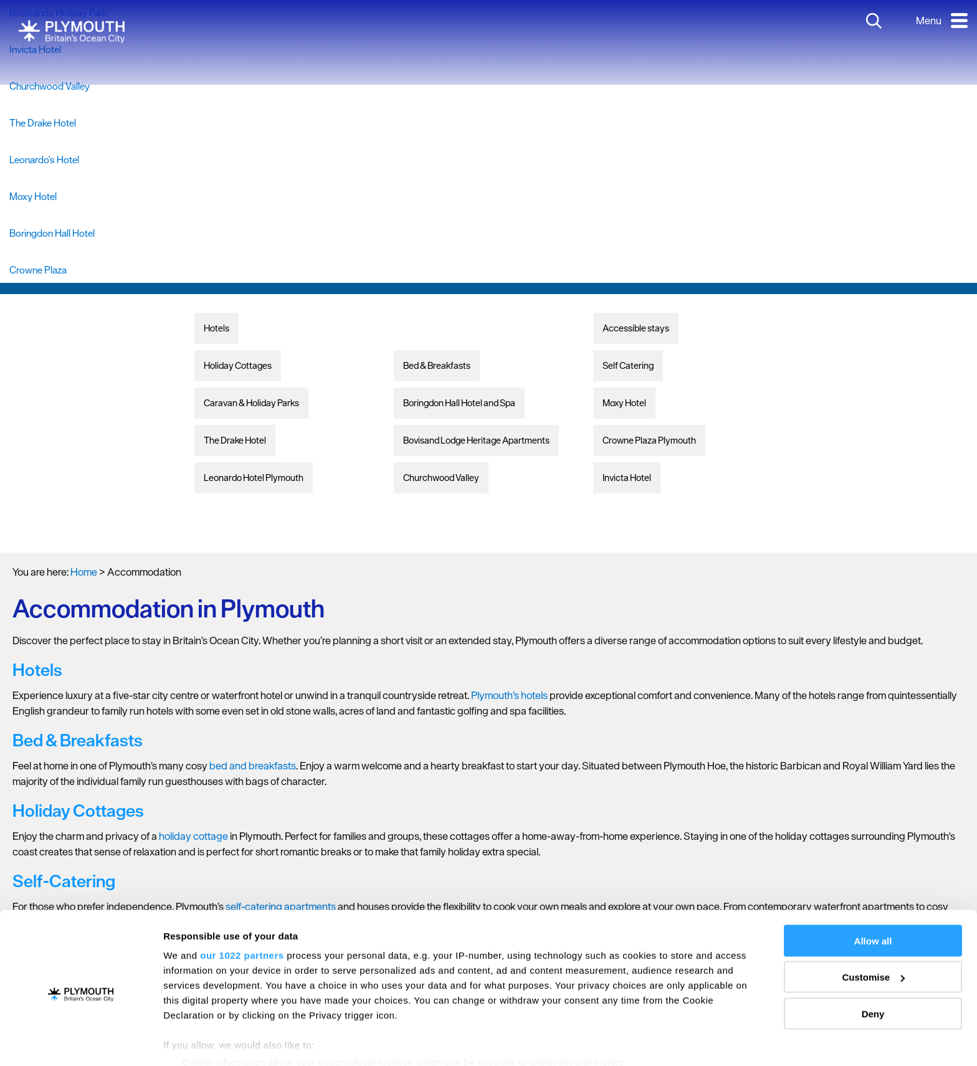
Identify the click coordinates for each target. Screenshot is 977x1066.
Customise (873, 926)
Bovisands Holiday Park (58, 12)
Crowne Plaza (38, 270)
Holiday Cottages (238, 365)
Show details (192, 1041)
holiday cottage (193, 836)
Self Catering (628, 365)
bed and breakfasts (252, 766)
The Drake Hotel (42, 123)
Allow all (873, 889)
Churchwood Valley (49, 86)
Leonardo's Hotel (44, 159)
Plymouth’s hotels (509, 695)
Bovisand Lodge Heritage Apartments (476, 440)
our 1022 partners (242, 903)
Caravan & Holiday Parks (251, 403)
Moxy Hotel (33, 196)
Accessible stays (636, 328)
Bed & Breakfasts (436, 365)
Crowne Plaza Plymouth (649, 440)
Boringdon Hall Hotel (52, 233)
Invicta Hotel (35, 49)
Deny (873, 962)
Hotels (216, 328)
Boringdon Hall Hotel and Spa (459, 403)
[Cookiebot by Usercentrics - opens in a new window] (80, 1041)
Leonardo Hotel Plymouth (253, 477)
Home (83, 572)
